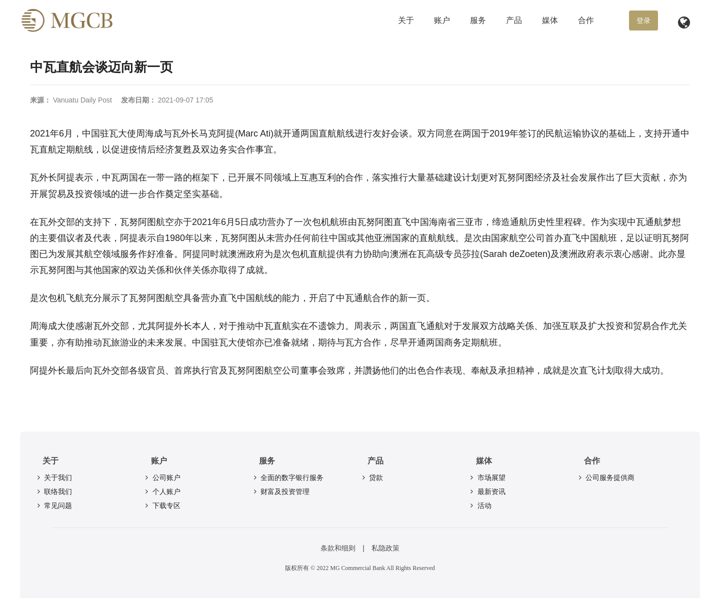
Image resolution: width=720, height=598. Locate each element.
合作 (586, 20)
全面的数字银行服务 (288, 478)
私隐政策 (386, 548)
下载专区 (162, 506)
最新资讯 (487, 492)
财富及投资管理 (281, 492)
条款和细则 (338, 548)
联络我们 (53, 492)
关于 (406, 20)
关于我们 (53, 478)
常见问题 (53, 506)
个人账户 (162, 492)
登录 (643, 20)
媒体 (550, 20)
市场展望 (487, 478)
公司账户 (162, 478)
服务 (478, 20)
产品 (514, 20)
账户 (442, 20)
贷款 (371, 478)
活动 (480, 506)
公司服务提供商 (605, 478)
